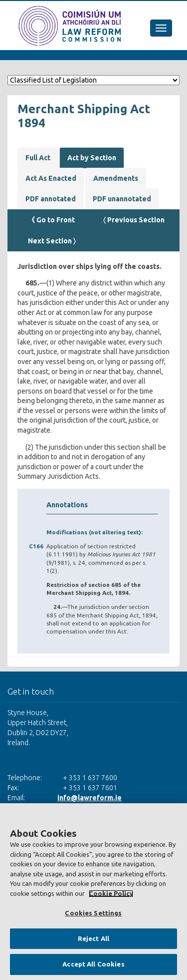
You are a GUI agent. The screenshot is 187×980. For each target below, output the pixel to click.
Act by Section (91, 158)
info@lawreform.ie (89, 798)
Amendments (115, 178)
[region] (93, 891)
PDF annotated (50, 199)
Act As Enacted (50, 178)
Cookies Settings (93, 912)
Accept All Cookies (93, 963)
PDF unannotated (122, 199)
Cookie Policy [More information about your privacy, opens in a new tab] (111, 893)
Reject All (93, 938)
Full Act (37, 158)
